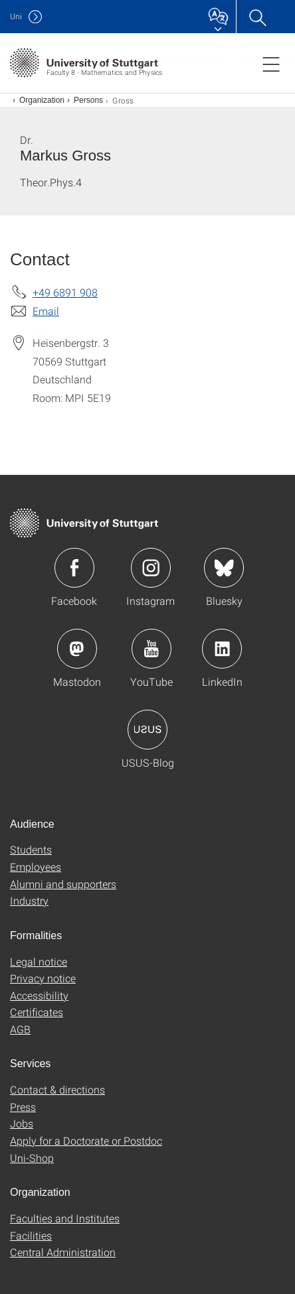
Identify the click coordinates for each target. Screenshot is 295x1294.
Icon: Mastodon (77, 649)
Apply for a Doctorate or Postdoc (86, 1140)
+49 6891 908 (65, 292)
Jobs (21, 1123)
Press (23, 1107)
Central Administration (63, 1252)
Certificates (36, 1012)
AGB (20, 1029)
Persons (88, 100)
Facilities (31, 1235)
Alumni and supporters (63, 884)
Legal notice (38, 961)
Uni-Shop (32, 1158)
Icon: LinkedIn (222, 649)
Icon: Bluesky (224, 568)
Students (31, 849)
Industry (29, 900)
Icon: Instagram (151, 568)
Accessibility (39, 995)
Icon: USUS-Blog (147, 729)
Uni (16, 16)
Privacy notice (43, 978)
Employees (35, 866)
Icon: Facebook (74, 568)
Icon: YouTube (151, 649)
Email (46, 311)
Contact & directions (57, 1089)
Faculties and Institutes (65, 1218)
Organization (41, 100)
